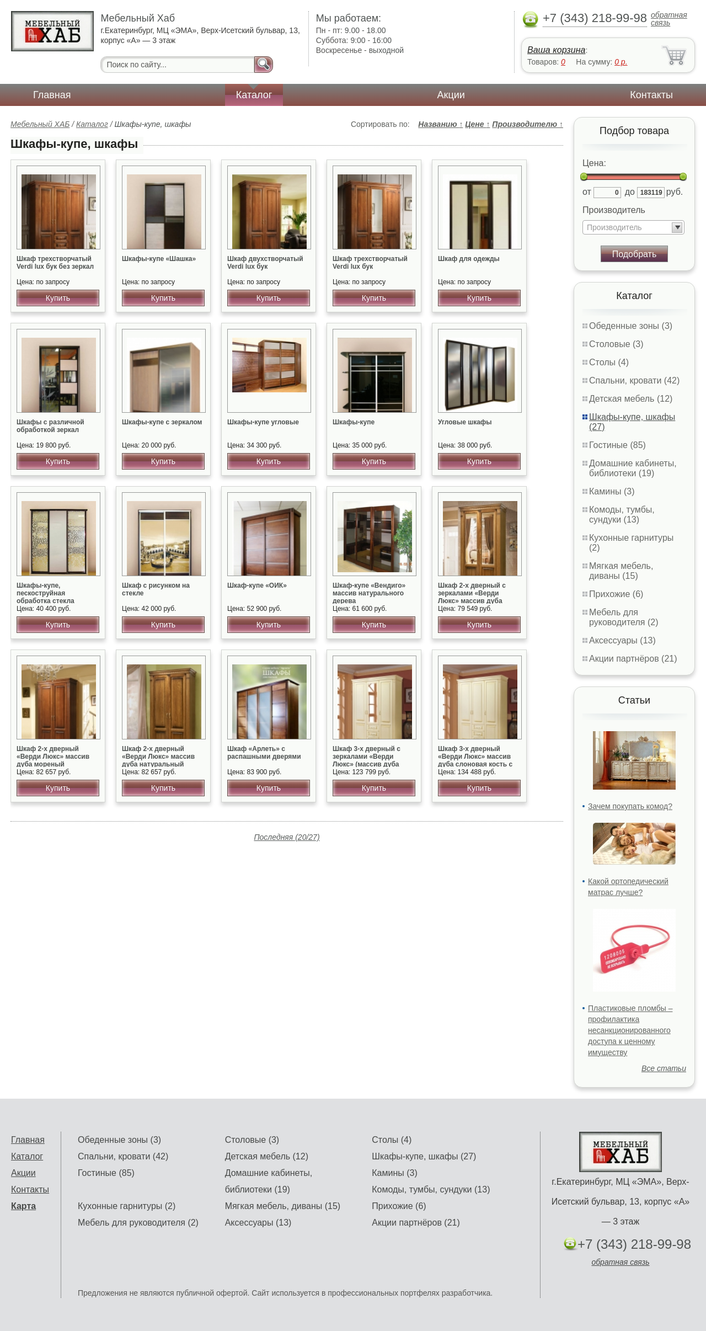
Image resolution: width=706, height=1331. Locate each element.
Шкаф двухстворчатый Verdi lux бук (265, 262)
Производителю (527, 124)
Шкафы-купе (354, 422)
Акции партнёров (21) (633, 658)
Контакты (651, 94)
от (586, 191)
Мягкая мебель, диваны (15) (621, 571)
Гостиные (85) (617, 445)
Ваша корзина (556, 50)
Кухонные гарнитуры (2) (126, 1206)
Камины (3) (612, 491)
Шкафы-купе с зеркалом (162, 422)
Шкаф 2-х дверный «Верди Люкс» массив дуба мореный (53, 756)
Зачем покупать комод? (630, 806)
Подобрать (634, 254)
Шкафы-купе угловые (263, 422)
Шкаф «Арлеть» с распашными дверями (264, 752)
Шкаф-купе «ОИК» (257, 585)
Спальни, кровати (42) (634, 380)
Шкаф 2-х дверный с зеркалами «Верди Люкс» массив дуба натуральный (472, 597)
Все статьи (663, 1068)
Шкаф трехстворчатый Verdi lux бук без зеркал (55, 262)
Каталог (254, 94)
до (630, 191)
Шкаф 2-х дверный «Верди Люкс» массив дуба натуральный (158, 756)
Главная (52, 94)
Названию (440, 124)
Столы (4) (609, 362)
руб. (674, 191)
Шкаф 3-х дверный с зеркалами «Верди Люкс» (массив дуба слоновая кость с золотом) (366, 764)
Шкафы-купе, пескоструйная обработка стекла (45, 593)
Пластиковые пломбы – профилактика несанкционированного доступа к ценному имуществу (630, 1030)
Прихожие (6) (616, 594)
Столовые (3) (616, 344)
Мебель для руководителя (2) (623, 617)
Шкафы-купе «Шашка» (159, 259)
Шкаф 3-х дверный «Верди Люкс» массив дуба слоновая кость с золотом (475, 760)
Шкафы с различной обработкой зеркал (50, 426)
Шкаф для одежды (469, 259)
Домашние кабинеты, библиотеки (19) (633, 468)
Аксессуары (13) (622, 640)
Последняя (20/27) (286, 837)
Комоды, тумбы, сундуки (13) (622, 514)
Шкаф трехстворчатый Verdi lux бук (370, 262)
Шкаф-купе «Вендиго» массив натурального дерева (369, 593)
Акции (451, 94)
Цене (477, 124)
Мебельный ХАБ (39, 124)
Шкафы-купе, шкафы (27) (424, 1156)
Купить (58, 298)
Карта (23, 1206)
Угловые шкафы (465, 422)
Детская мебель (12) (630, 398)
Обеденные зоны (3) (630, 326)
